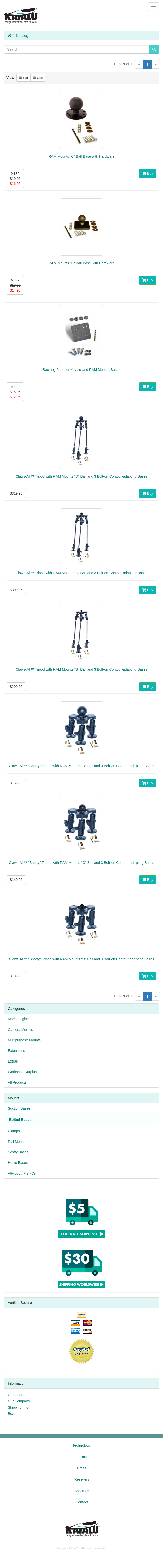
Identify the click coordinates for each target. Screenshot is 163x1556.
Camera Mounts (20, 1030)
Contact (82, 1502)
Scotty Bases (18, 1152)
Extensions (16, 1051)
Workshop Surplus (22, 1072)
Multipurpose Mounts (24, 1040)
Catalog (22, 35)
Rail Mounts (17, 1142)
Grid (38, 78)
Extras (13, 1061)
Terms (82, 1457)
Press (81, 1468)
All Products (17, 1082)
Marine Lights (18, 1019)
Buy (147, 173)
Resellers (81, 1479)
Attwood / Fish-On (22, 1173)
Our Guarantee (19, 1395)
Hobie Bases (18, 1163)
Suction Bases (19, 1108)
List (23, 78)
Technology (82, 1445)
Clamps (14, 1131)
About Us (81, 1491)
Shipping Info (18, 1407)
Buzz (12, 1414)
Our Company (19, 1401)
